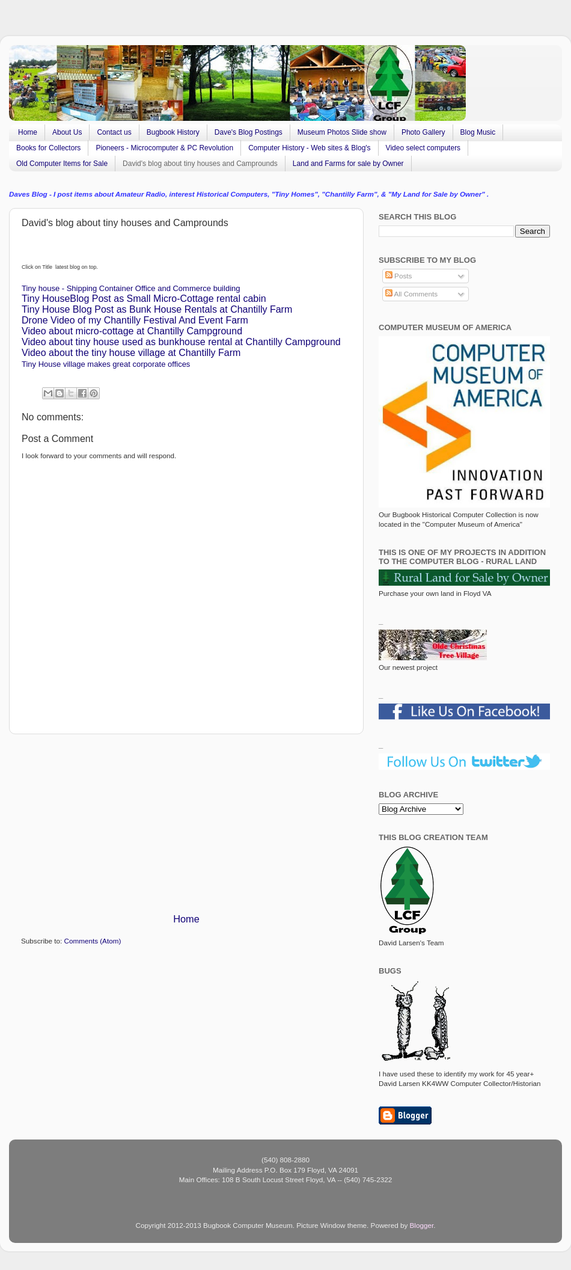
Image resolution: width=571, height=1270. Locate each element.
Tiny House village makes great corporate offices (106, 364)
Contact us (114, 132)
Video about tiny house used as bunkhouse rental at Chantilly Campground (181, 342)
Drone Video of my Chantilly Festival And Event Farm (135, 320)
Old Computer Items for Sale (62, 163)
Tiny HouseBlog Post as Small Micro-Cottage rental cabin (144, 298)
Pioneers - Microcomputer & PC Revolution (164, 148)
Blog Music (478, 132)
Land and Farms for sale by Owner (348, 163)
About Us (67, 132)
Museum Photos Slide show (342, 132)
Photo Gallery (423, 132)
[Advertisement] (186, 823)
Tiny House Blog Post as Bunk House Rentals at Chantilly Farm (157, 309)
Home (27, 132)
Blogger (422, 1225)
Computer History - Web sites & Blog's (309, 148)
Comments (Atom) (92, 941)
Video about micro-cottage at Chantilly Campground (132, 331)
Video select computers (423, 148)
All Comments (411, 294)
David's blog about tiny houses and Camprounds (200, 163)
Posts (398, 276)
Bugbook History (173, 132)
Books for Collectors (48, 148)
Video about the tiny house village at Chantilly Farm (131, 353)
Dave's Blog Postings (248, 132)
